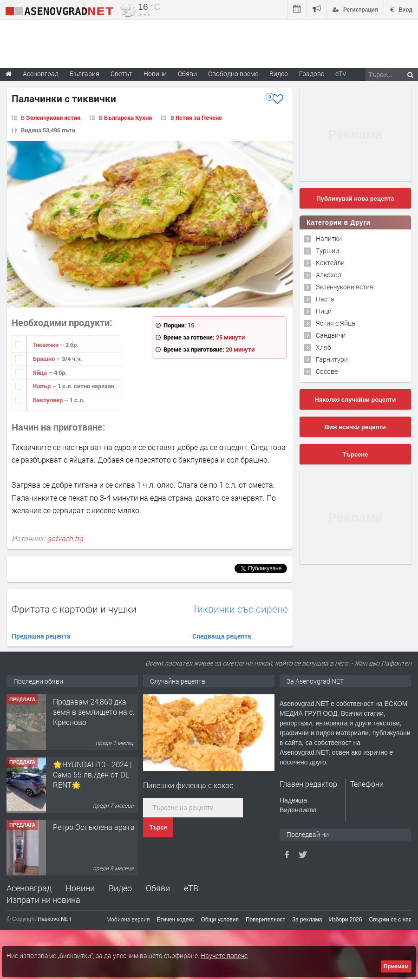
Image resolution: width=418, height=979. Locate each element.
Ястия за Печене (199, 117)
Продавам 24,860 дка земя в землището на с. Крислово (94, 712)
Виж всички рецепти (355, 427)
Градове (311, 73)
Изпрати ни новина (43, 899)
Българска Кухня (128, 117)
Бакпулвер (48, 400)
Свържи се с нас (390, 919)
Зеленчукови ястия (53, 117)
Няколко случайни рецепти (355, 399)
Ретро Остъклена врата (94, 827)
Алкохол (328, 274)
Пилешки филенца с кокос (188, 785)
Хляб (323, 347)
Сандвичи (331, 335)
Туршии (327, 250)
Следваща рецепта (221, 636)
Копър (42, 386)
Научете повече (224, 955)
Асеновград (29, 888)
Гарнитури (332, 359)
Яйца (40, 372)
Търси (158, 827)
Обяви (158, 888)
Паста (325, 298)
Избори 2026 (345, 919)
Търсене (355, 454)
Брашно (44, 358)
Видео (120, 888)
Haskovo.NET (55, 919)
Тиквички (46, 344)
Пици (324, 311)
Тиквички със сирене (240, 609)
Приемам (396, 966)
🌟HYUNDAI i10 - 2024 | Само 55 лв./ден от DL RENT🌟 (92, 774)
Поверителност (265, 919)
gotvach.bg (65, 538)
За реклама (307, 919)
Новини (155, 73)
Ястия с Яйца (335, 323)
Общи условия (220, 919)
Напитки (329, 238)
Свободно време (233, 73)
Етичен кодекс (175, 919)
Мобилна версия (128, 919)
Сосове (327, 371)
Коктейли (330, 262)
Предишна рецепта (41, 636)
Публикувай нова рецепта (355, 198)
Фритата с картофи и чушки (74, 608)
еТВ (191, 888)
